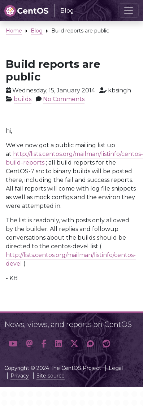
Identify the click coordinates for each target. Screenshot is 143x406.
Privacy (19, 375)
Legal (116, 368)
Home (14, 30)
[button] (13, 344)
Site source (50, 375)
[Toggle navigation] (128, 10)
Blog (37, 30)
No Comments (63, 99)
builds (22, 99)
